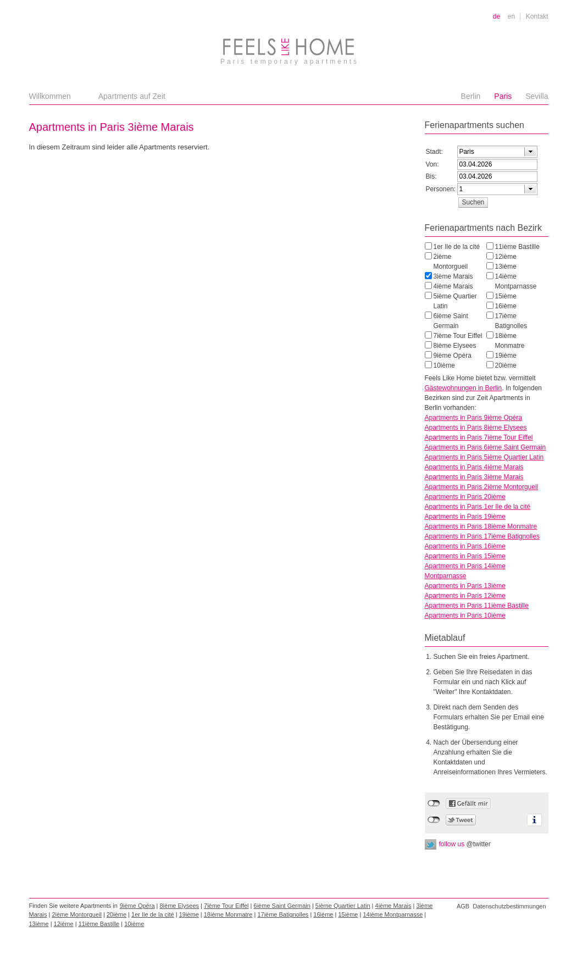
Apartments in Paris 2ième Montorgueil (482, 487)
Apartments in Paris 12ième (465, 596)
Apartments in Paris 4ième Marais (474, 467)
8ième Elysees (455, 346)
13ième (506, 266)
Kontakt (537, 16)
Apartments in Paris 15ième (465, 556)
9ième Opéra (452, 355)
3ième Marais (453, 276)
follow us (465, 844)
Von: (432, 164)
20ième (506, 365)
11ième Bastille (517, 247)
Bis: (431, 176)
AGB (463, 906)
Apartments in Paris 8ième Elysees (476, 427)
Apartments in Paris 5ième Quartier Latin (484, 457)
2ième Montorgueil (451, 261)
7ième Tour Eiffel (458, 336)
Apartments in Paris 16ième (465, 546)
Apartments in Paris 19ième (465, 516)
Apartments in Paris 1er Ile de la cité (478, 507)
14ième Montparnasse (516, 281)
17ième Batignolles (511, 321)
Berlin (471, 96)
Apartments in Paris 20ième (465, 497)
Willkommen (50, 96)
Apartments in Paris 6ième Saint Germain (485, 447)
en (511, 16)
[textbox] (486, 152)
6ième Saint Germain (451, 321)
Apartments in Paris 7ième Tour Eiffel (479, 437)
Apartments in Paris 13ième (465, 586)
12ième (506, 256)
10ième (444, 365)
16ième (506, 306)
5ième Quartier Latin (455, 301)
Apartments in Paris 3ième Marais (474, 477)
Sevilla (536, 96)
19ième (506, 355)
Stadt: (434, 152)
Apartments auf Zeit (131, 96)
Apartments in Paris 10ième (465, 615)
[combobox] (497, 152)
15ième (506, 296)
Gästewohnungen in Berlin (463, 388)
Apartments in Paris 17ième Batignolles (482, 536)
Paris (503, 96)
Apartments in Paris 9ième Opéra (473, 418)
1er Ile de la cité (457, 247)
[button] (473, 202)
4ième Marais (453, 286)
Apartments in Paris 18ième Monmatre (481, 526)
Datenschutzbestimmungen (509, 906)
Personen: (441, 189)
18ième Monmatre (510, 341)
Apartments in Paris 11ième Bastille (477, 605)
